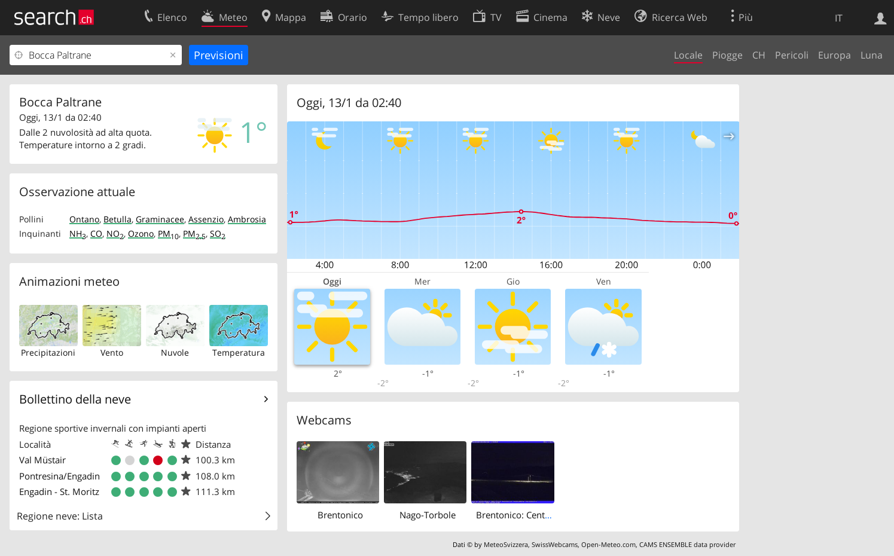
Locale (688, 55)
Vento (111, 352)
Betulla (117, 219)
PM (168, 233)
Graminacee (160, 219)
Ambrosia (247, 219)
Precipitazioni (48, 352)
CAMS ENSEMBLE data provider (687, 544)
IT (839, 18)
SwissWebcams (555, 544)
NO (115, 233)
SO (217, 233)
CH (758, 55)
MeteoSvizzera (506, 544)
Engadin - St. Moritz (59, 491)
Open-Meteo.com (608, 544)
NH (77, 233)
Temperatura (238, 352)
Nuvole (175, 352)
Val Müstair (42, 460)
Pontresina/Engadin (59, 476)
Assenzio (206, 219)
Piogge (727, 55)
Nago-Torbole (427, 515)
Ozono (141, 233)
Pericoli (791, 55)
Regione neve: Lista (60, 516)
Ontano (84, 219)
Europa (834, 55)
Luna (872, 55)
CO (96, 233)
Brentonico (340, 515)
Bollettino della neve (75, 399)
